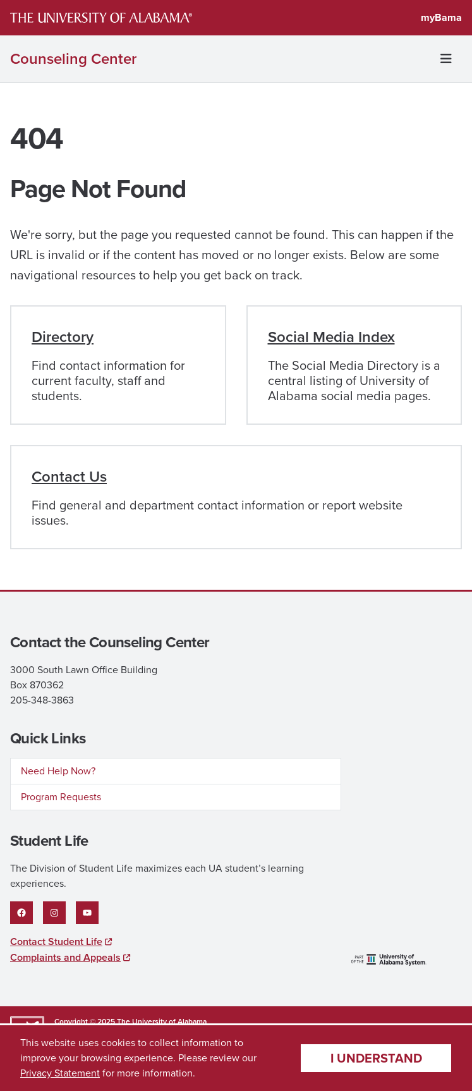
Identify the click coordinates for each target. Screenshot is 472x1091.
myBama (441, 17)
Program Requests (61, 796)
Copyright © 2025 (84, 1021)
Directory (63, 337)
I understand (376, 1058)
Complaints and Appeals (65, 957)
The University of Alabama (162, 1021)
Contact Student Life (56, 941)
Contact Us (69, 476)
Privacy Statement (60, 1073)
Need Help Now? (58, 771)
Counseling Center (73, 59)
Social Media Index (331, 337)
